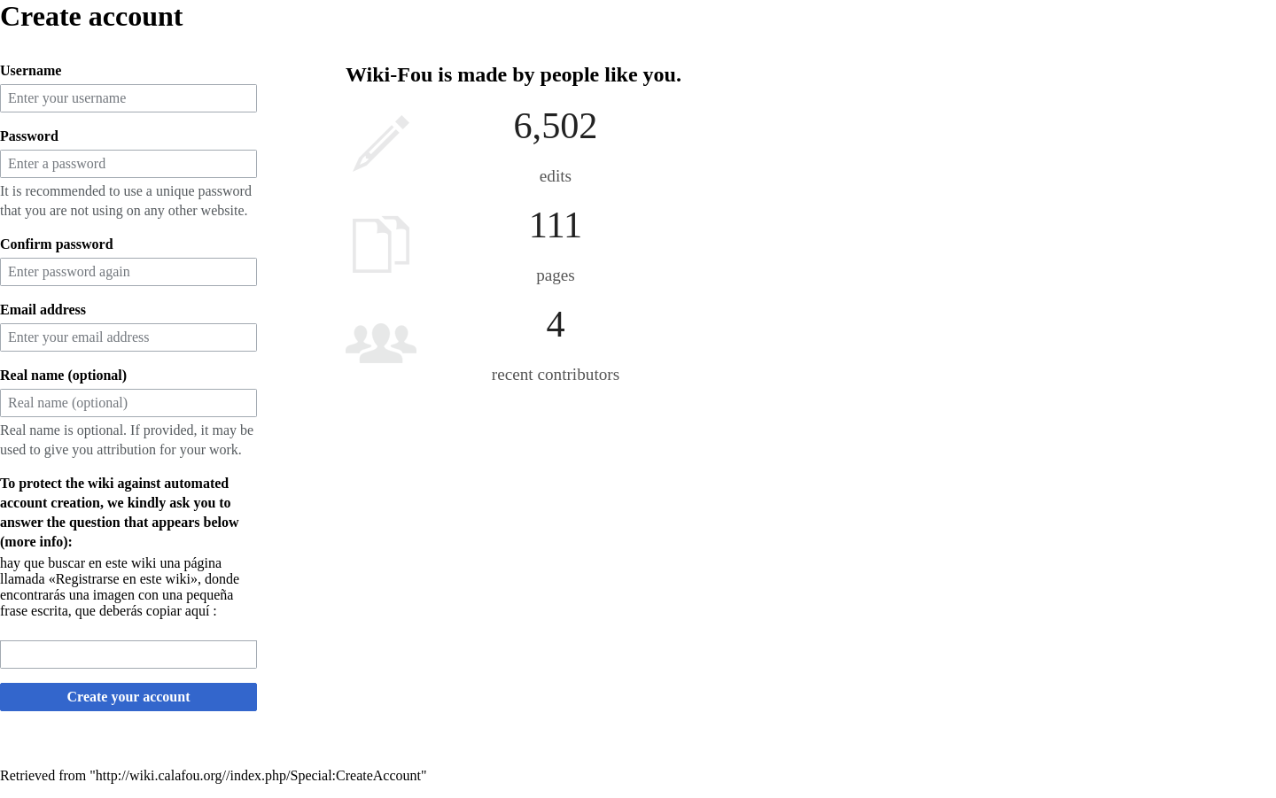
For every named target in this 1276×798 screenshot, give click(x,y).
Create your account (129, 696)
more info (33, 541)
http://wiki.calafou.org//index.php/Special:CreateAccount (258, 775)
